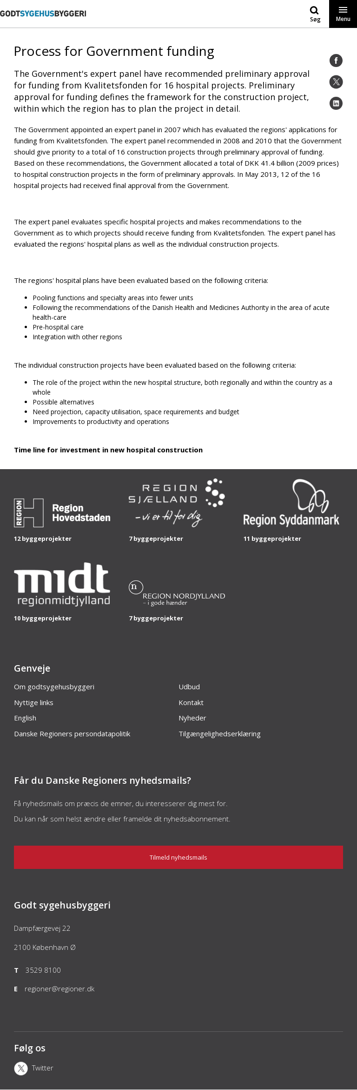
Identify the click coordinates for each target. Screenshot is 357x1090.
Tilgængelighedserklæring (219, 733)
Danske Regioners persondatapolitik (72, 733)
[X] (68, 1069)
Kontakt (191, 702)
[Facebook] (336, 60)
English (25, 717)
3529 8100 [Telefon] (43, 970)
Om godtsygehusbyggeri (54, 686)
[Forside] (43, 23)
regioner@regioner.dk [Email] (59, 988)
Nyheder (192, 717)
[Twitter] (336, 82)
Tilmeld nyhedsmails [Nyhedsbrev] (178, 857)
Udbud (189, 686)
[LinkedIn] (336, 103)
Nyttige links (33, 702)
